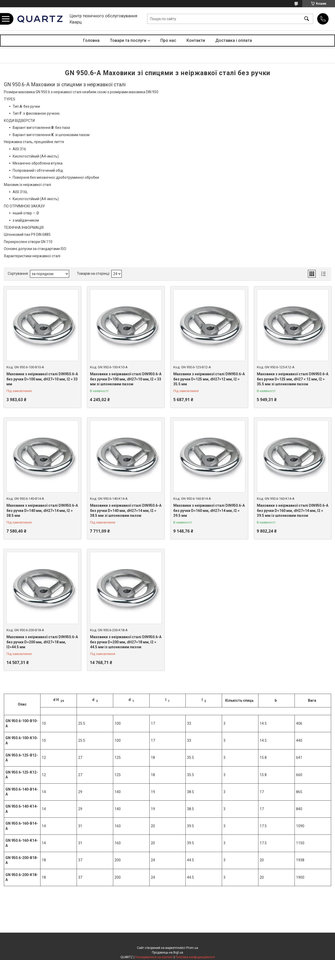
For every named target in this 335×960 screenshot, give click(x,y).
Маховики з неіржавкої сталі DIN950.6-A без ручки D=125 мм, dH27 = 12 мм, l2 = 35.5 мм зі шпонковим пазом (292, 379)
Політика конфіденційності (195, 957)
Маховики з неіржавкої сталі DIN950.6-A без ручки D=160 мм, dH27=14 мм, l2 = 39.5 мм (209, 510)
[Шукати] (306, 19)
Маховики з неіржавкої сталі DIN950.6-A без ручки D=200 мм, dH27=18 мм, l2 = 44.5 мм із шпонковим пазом (125, 642)
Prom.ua (192, 948)
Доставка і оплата (233, 40)
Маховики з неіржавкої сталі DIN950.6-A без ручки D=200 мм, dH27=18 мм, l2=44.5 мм (42, 642)
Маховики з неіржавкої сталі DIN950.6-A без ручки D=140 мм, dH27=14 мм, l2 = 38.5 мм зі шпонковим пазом (125, 510)
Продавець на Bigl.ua (167, 952)
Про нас (168, 40)
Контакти (195, 40)
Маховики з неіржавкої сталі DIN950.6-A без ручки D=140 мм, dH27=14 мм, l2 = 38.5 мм (42, 510)
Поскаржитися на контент (154, 957)
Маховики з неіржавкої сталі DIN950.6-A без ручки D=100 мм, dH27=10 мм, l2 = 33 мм (42, 379)
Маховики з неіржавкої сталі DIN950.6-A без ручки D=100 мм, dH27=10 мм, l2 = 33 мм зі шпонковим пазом (125, 379)
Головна (91, 40)
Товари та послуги (128, 40)
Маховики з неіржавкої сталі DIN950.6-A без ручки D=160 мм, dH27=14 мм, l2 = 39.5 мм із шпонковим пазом (292, 510)
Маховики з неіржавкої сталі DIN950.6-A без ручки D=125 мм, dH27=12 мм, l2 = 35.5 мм (209, 379)
